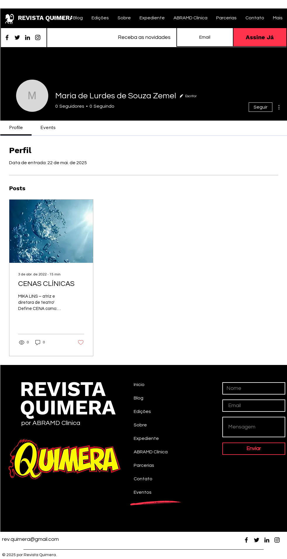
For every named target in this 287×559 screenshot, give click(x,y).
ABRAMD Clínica (151, 452)
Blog (138, 398)
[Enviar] (253, 449)
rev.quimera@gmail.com (30, 539)
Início (139, 384)
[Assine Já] (260, 37)
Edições (142, 411)
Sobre (140, 425)
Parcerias (144, 465)
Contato (143, 478)
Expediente (146, 438)
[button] (100, 18)
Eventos (143, 492)
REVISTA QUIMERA (46, 17)
